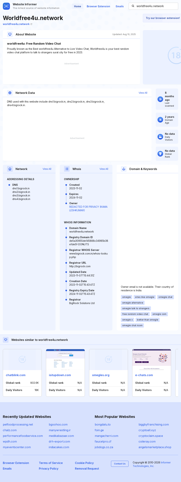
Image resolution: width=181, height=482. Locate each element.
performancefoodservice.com (23, 436)
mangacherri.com (106, 436)
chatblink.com (15, 375)
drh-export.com (59, 441)
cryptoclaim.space (151, 436)
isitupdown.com (60, 375)
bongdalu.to (103, 424)
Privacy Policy (48, 468)
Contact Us (119, 463)
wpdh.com (10, 441)
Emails (120, 6)
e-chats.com (144, 375)
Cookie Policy (84, 463)
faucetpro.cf (103, 441)
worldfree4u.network (17, 23)
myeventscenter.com (17, 447)
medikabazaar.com (61, 436)
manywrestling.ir (60, 430)
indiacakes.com (59, 447)
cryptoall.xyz (147, 430)
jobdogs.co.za (104, 447)
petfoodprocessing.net (18, 424)
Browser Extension (98, 6)
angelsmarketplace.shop (155, 447)
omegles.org (100, 375)
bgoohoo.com (58, 424)
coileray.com (147, 441)
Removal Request (87, 468)
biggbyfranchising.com (154, 424)
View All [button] (143, 92)
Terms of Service (51, 463)
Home (77, 6)
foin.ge (99, 430)
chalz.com (10, 430)
